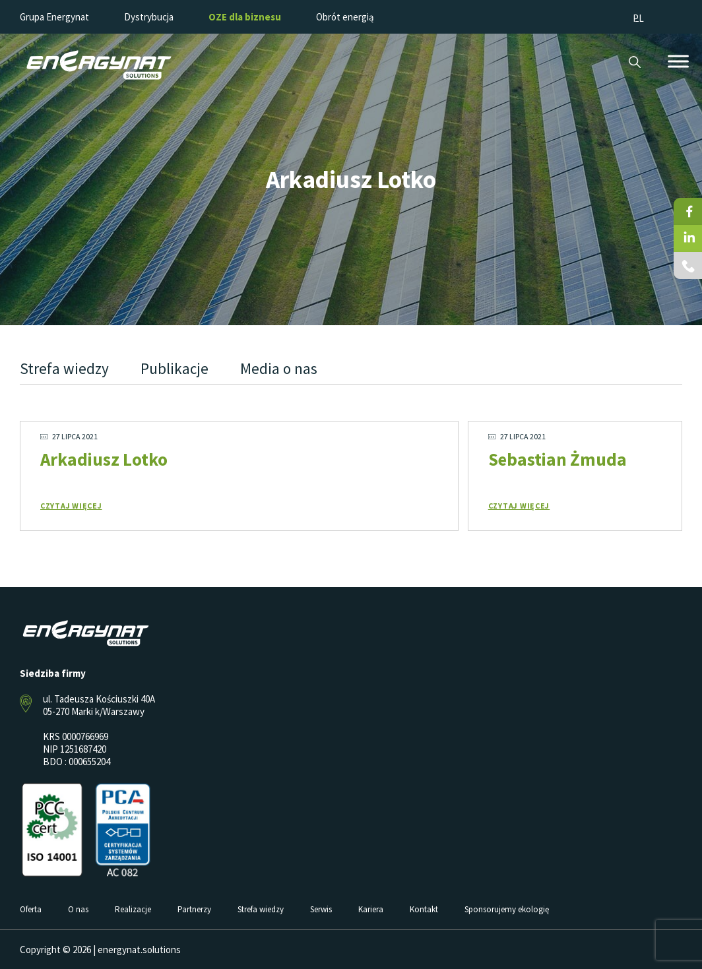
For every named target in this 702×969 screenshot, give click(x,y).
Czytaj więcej (71, 506)
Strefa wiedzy (64, 368)
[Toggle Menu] (678, 61)
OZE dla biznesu (244, 17)
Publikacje (174, 368)
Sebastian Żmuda (557, 459)
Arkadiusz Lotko (104, 459)
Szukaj (634, 62)
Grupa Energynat (54, 17)
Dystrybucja (149, 17)
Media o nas (278, 368)
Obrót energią (345, 17)
